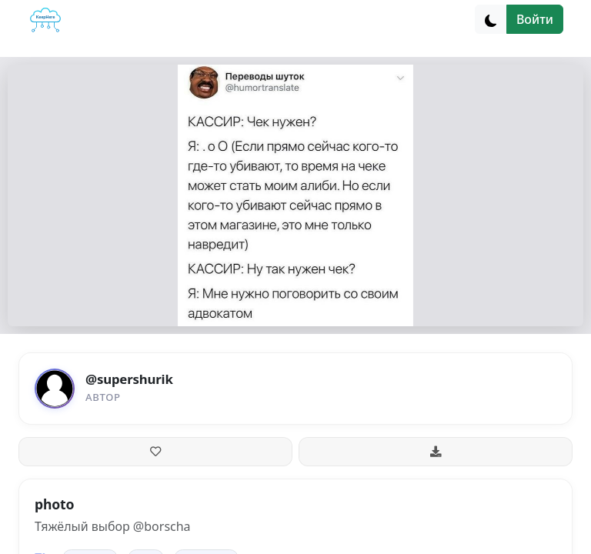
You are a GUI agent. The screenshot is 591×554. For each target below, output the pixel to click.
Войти (534, 19)
